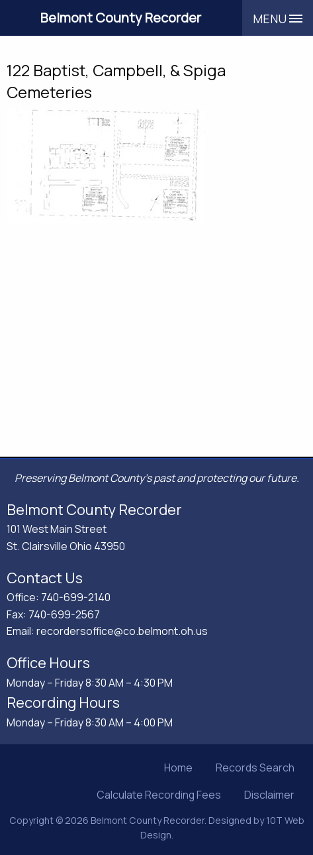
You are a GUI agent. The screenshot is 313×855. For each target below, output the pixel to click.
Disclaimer (269, 794)
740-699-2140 (76, 597)
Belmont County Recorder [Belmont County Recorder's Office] (120, 18)
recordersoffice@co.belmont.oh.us (122, 631)
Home (178, 767)
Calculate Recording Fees (159, 794)
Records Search (255, 767)
